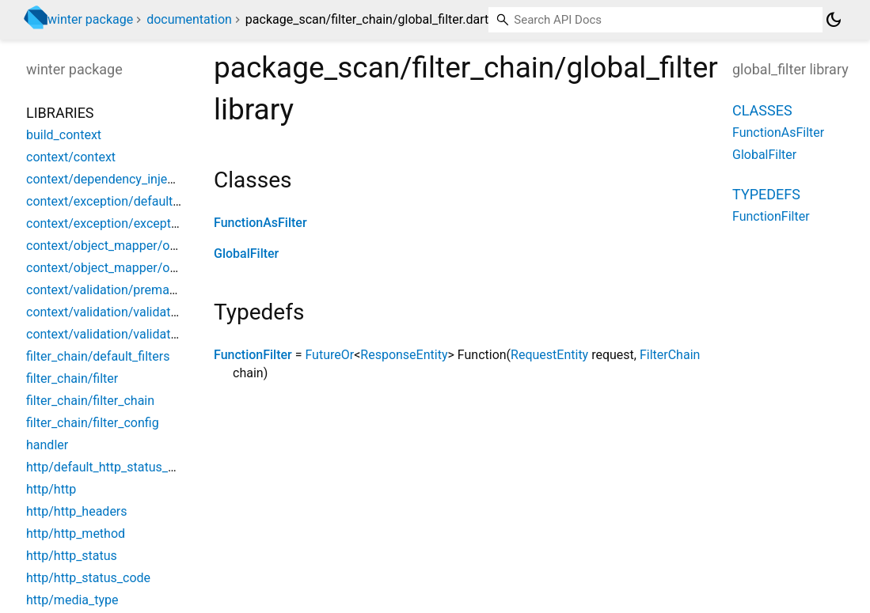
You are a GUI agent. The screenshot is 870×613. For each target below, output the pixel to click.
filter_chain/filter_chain (90, 400)
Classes (762, 110)
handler (47, 444)
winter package (90, 19)
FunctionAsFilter (260, 222)
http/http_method (75, 533)
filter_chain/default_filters (97, 356)
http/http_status (71, 555)
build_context (63, 134)
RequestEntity (549, 354)
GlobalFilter (246, 253)
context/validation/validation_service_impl (145, 334)
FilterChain (670, 354)
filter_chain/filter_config (92, 422)
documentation (189, 19)
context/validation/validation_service (130, 312)
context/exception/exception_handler (131, 223)
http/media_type (72, 599)
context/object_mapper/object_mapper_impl (151, 267)
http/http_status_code (88, 577)
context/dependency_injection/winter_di (138, 179)
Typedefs (766, 194)
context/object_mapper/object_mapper (136, 245)
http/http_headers (76, 511)
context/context (71, 157)
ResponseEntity (403, 354)
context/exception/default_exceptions (133, 201)
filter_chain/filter (72, 378)
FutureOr (329, 354)
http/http (51, 489)
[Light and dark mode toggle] (833, 19)
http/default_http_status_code (111, 467)
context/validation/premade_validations (138, 289)
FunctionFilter (253, 354)
